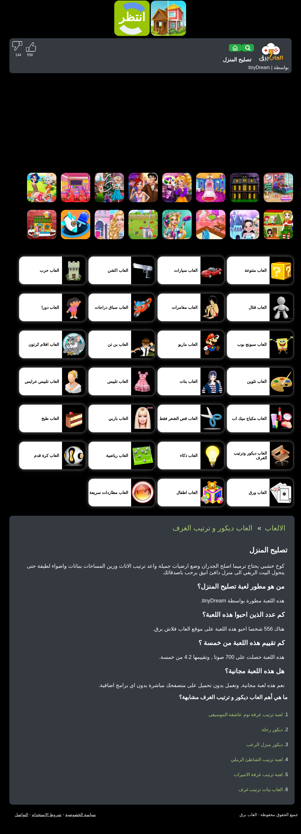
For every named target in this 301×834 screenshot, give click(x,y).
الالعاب (275, 528)
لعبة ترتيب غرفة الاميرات (258, 774)
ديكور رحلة (272, 729)
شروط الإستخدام (46, 814)
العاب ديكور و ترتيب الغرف (212, 528)
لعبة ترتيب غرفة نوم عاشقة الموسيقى (245, 714)
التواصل (21, 814)
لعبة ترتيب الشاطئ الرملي (257, 759)
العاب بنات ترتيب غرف (260, 789)
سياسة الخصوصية (80, 814)
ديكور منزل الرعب (264, 744)
